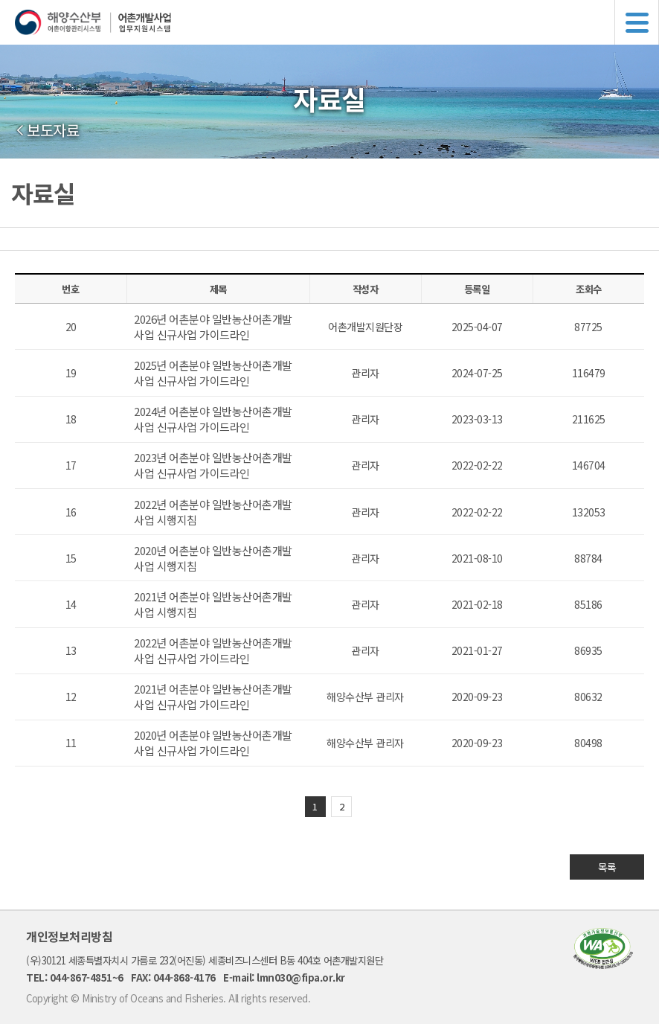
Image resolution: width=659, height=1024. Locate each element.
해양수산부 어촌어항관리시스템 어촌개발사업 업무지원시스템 (337, 22)
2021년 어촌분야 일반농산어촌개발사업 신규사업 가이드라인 (213, 696)
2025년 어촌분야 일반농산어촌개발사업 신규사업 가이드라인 (213, 372)
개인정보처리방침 (69, 936)
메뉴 (636, 22)
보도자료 (53, 130)
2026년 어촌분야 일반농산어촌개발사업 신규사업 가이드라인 (213, 326)
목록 (607, 867)
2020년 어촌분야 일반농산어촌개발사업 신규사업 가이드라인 (213, 742)
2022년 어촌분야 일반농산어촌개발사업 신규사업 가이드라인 (213, 650)
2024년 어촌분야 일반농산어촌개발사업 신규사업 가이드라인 (213, 419)
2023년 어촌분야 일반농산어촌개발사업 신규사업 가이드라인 (213, 465)
